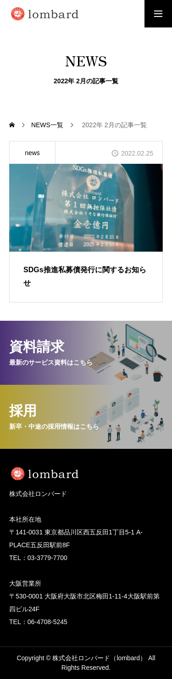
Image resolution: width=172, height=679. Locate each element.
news (32, 152)
